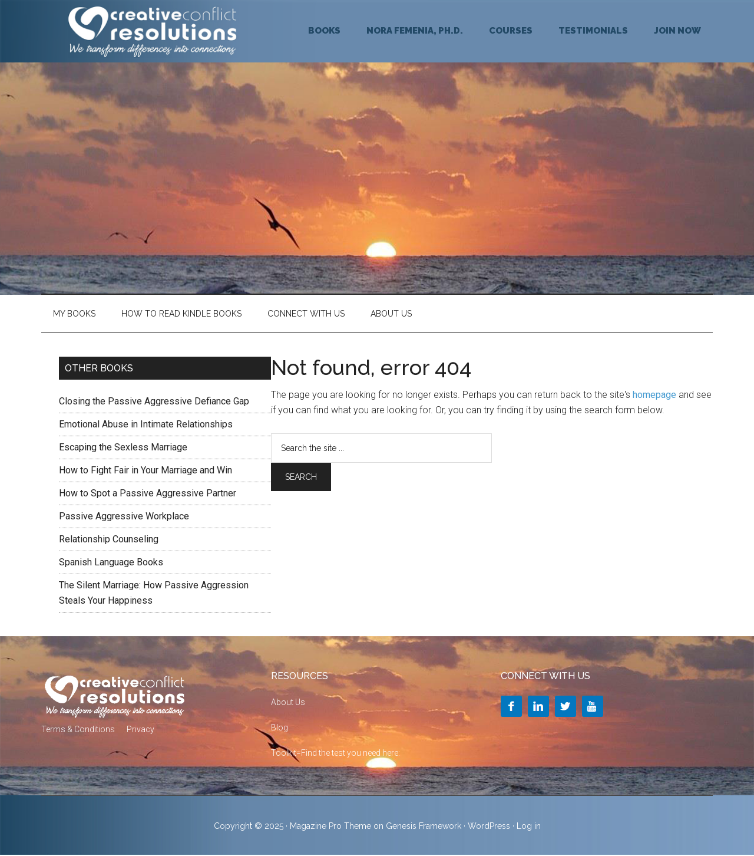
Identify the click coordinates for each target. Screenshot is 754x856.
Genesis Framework (423, 826)
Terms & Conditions (78, 729)
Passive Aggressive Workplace (124, 516)
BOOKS (324, 30)
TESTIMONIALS (593, 30)
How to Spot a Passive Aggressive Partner (147, 493)
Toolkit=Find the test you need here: (335, 753)
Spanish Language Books (111, 562)
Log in (529, 826)
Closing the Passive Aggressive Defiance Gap (154, 401)
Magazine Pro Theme (330, 826)
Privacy (140, 729)
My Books (74, 313)
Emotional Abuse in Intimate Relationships (146, 424)
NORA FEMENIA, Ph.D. (414, 30)
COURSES (511, 30)
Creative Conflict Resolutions (153, 31)
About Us (391, 313)
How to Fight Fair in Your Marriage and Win (145, 470)
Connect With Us (306, 313)
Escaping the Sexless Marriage (123, 447)
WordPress (489, 826)
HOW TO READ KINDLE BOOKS (181, 313)
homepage (654, 394)
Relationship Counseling (108, 539)
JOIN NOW (677, 30)
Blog (279, 727)
